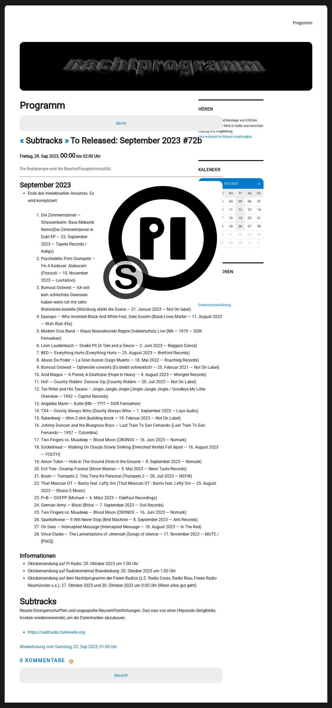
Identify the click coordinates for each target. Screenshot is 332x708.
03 (265, 198)
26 (286, 223)
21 (307, 215)
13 (296, 206)
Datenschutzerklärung (255, 300)
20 (296, 215)
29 (244, 231)
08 (244, 206)
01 (244, 198)
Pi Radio (245, 278)
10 (265, 206)
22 (244, 223)
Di (254, 190)
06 (296, 198)
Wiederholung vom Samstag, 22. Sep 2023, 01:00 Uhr (68, 618)
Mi (265, 190)
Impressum (247, 295)
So (307, 190)
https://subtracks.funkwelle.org (55, 604)
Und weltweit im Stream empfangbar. (266, 135)
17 (265, 215)
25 (275, 223)
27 (296, 223)
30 (255, 231)
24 (265, 223)
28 (307, 223)
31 (265, 231)
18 (275, 215)
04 (275, 198)
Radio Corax (247, 284)
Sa (296, 190)
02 (255, 198)
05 (286, 198)
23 (255, 223)
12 (286, 206)
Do (275, 190)
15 (244, 215)
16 (255, 215)
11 (275, 206)
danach (122, 647)
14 (307, 206)
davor (122, 123)
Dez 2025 (275, 180)
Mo (244, 190)
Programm (304, 22)
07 (307, 198)
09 (255, 206)
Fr (286, 190)
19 (286, 215)
